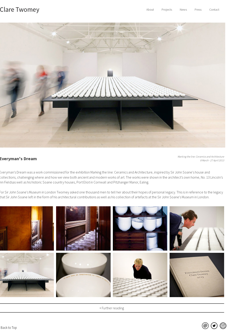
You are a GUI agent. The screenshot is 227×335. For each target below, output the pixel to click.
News (183, 10)
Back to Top (9, 327)
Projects (167, 10)
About (150, 10)
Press (198, 10)
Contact (214, 10)
